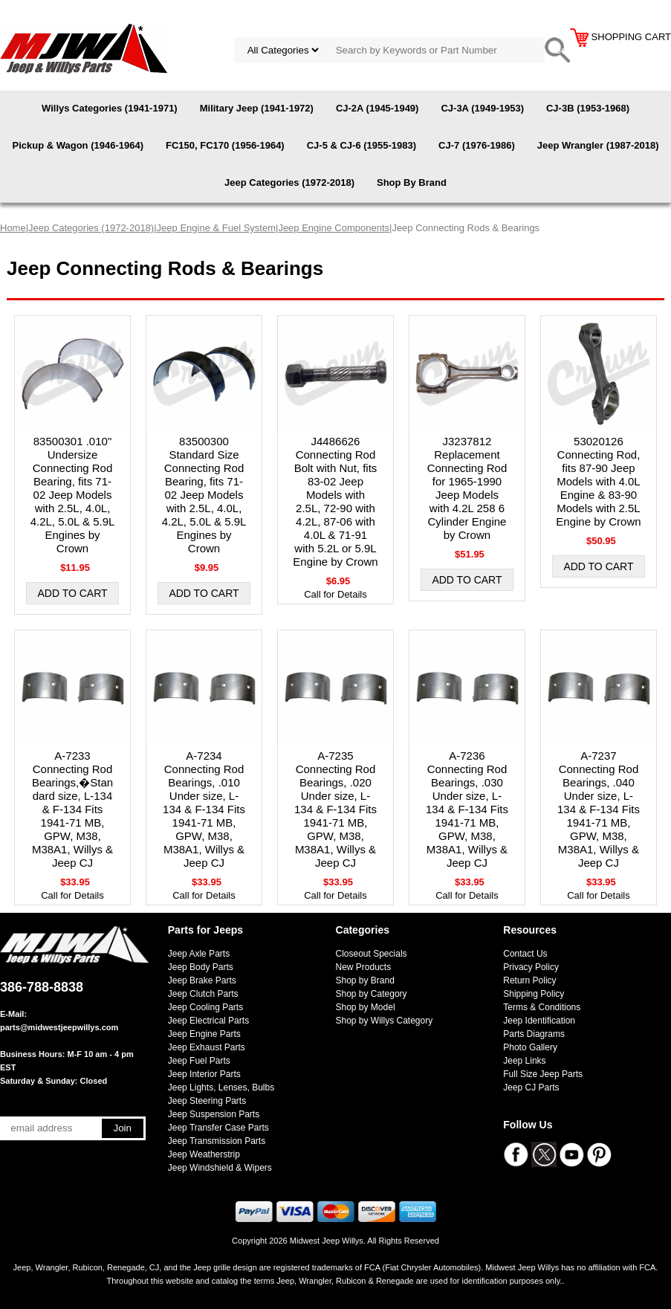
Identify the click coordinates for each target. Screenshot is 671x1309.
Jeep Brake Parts (202, 980)
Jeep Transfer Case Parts (218, 1127)
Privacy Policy (531, 967)
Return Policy (529, 980)
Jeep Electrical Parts (208, 1020)
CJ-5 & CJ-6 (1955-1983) (361, 145)
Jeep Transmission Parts (216, 1141)
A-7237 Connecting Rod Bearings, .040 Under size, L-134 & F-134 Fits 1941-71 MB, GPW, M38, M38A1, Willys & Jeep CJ (598, 809)
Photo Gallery (530, 1047)
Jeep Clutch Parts (203, 994)
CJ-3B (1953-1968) (587, 108)
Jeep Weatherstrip (204, 1154)
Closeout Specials (371, 953)
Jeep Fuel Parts (199, 1061)
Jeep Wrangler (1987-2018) (598, 145)
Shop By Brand (412, 182)
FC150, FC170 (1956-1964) (225, 145)
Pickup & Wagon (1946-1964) (77, 145)
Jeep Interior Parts (204, 1074)
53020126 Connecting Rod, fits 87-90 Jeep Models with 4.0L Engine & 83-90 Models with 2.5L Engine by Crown (598, 481)
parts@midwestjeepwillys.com (59, 1027)
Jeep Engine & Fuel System (216, 227)
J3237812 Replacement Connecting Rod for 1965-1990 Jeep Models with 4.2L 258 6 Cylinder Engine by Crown (467, 488)
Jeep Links (524, 1061)
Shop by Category (371, 994)
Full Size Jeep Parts (543, 1074)
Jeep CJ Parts (531, 1087)
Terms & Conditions (541, 1007)
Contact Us (525, 953)
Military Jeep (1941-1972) (257, 108)
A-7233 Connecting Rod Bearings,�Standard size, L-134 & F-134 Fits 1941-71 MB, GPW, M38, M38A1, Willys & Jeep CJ (72, 809)
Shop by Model (365, 1007)
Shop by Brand (365, 980)
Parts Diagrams (534, 1034)
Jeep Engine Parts (204, 1034)
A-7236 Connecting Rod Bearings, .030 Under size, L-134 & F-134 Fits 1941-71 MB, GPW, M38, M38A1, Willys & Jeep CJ (467, 809)
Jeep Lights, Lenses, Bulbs (221, 1087)
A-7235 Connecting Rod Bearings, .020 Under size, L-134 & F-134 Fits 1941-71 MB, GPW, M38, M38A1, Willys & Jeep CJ (335, 809)
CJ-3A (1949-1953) (482, 108)
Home (13, 227)
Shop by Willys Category (384, 1020)
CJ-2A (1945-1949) (377, 108)
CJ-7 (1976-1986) (476, 145)
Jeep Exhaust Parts (206, 1047)
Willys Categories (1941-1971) (110, 108)
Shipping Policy (533, 994)
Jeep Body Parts (200, 967)
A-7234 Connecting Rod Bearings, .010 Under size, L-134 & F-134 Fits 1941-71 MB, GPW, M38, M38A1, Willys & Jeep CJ (204, 809)
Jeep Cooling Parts (205, 1007)
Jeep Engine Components (333, 227)
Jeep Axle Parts (199, 953)
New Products (364, 967)
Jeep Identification (539, 1020)
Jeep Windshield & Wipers (220, 1168)
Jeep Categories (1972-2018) (289, 182)
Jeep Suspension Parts (213, 1114)
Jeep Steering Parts (207, 1101)
